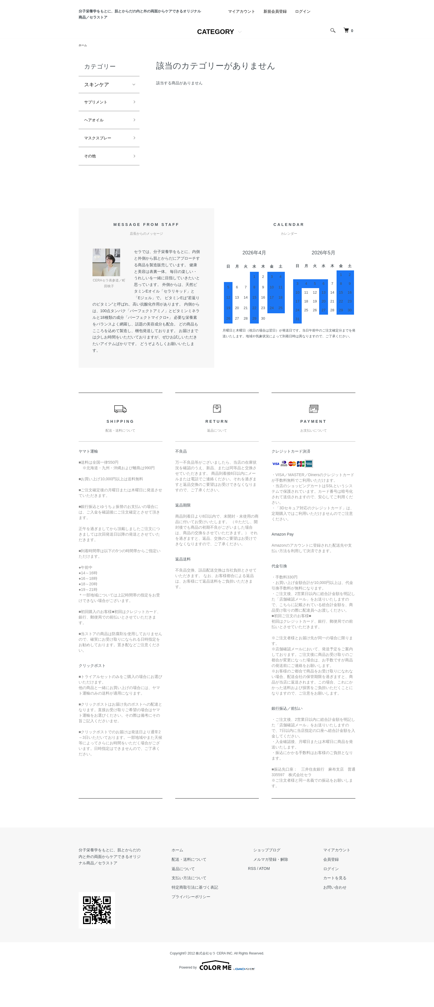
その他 (91, 190)
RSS (272, 903)
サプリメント (99, 131)
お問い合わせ (340, 922)
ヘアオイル (96, 150)
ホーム (84, 73)
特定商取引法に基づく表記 (220, 922)
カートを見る (340, 913)
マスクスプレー (101, 170)
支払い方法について (214, 913)
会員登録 (336, 894)
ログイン (303, 38)
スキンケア (96, 112)
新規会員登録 (275, 38)
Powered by (217, 994)
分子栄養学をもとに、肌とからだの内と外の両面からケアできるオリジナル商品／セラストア (138, 28)
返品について (208, 903)
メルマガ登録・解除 (285, 894)
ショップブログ (282, 885)
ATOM (285, 903)
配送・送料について (214, 894)
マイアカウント (241, 38)
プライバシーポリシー (216, 931)
